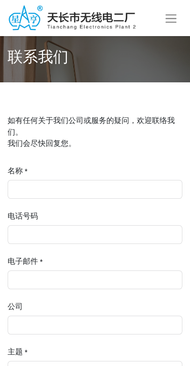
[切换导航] (171, 18)
